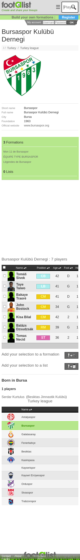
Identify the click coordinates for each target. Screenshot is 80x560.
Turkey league (29, 48)
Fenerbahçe (28, 442)
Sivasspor (27, 492)
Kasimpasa (27, 460)
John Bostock (22, 306)
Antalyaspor (28, 417)
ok (72, 22)
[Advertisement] (38, 218)
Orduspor (26, 483)
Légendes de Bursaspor (17, 161)
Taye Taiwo (20, 286)
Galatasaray (28, 434)
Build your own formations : (45, 17)
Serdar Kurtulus (13, 397)
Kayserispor (28, 467)
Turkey (11, 48)
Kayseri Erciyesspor (33, 475)
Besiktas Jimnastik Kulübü (46, 397)
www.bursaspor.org (36, 125)
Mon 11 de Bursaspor (15, 151)
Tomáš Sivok (21, 276)
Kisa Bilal (23, 317)
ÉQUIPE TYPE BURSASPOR (20, 156)
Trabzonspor (28, 501)
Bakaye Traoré (22, 296)
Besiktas (26, 451)
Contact (6, 556)
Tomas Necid (21, 337)
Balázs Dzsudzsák (24, 327)
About (18, 556)
